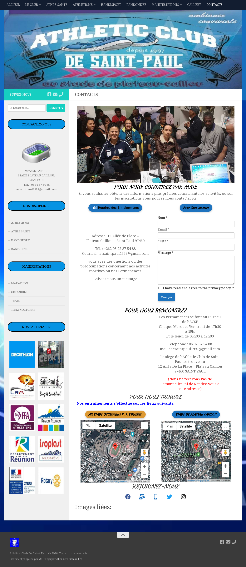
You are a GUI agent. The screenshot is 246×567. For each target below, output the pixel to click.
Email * (163, 229)
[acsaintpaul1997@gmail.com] (55, 94)
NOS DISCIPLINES (36, 206)
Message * (165, 253)
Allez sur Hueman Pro (69, 559)
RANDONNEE (136, 5)
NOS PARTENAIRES (36, 327)
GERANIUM (19, 292)
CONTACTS (214, 5)
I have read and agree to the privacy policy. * (198, 288)
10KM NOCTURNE (23, 309)
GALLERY (194, 5)
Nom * (162, 218)
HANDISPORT (111, 5)
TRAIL (15, 301)
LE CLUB (31, 5)
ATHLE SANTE (56, 5)
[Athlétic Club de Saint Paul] (128, 497)
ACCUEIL (13, 5)
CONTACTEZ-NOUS (36, 124)
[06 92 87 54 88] (61, 94)
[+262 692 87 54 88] (155, 497)
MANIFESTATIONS (165, 5)
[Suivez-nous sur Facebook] (49, 94)
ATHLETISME (83, 5)
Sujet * (163, 241)
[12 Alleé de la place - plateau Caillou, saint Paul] (121, 353)
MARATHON (19, 283)
